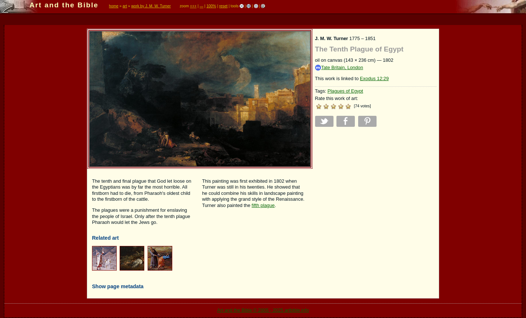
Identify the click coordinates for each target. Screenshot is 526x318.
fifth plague (263, 205)
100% (211, 6)
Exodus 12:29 (374, 78)
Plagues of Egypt (345, 91)
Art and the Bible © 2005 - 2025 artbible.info (263, 310)
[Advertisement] (376, 184)
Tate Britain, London (339, 68)
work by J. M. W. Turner (150, 6)
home (114, 6)
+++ (193, 6)
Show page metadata (118, 286)
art (125, 6)
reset (223, 6)
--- (201, 6)
